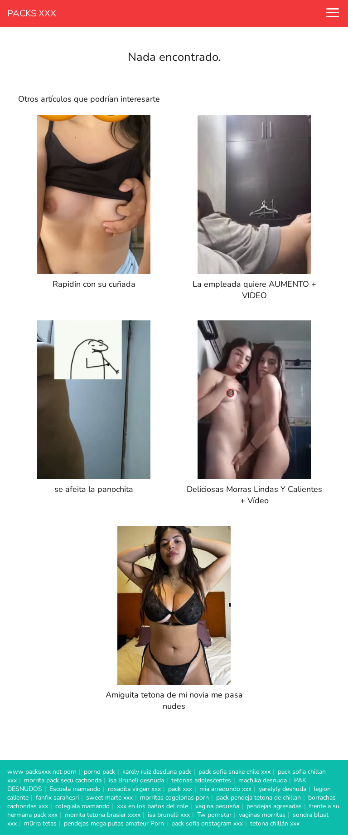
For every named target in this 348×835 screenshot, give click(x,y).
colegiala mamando (82, 806)
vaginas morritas (262, 814)
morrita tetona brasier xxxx (102, 814)
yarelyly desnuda (282, 789)
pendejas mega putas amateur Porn (114, 823)
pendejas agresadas (274, 806)
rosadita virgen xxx (134, 789)
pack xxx (180, 789)
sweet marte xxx (109, 797)
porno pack (99, 771)
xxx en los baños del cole (152, 806)
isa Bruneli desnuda (136, 780)
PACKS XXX (31, 13)
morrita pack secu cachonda (63, 780)
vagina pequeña (217, 806)
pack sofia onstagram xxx (207, 823)
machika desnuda (262, 780)
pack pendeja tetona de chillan (258, 797)
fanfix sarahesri (57, 797)
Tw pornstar (214, 814)
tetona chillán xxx (275, 823)
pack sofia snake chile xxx (234, 771)
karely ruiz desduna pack (156, 771)
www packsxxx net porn (42, 771)
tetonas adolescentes (201, 780)
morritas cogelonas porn (174, 797)
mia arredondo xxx (225, 789)
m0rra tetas (40, 823)
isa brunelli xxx (169, 814)
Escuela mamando (75, 789)
